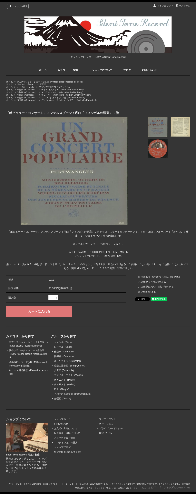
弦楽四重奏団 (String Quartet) (69, 365)
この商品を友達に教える (152, 281)
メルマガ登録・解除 (64, 438)
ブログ (127, 70)
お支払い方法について (66, 428)
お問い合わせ (149, 70)
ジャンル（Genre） (26, 84)
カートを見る (106, 423)
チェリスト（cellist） (65, 384)
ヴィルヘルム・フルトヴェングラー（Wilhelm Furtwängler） (70, 100)
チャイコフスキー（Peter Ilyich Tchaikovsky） (63, 89)
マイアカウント (165, 5)
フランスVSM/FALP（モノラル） (55, 87)
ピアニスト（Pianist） (66, 379)
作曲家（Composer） (27, 89)
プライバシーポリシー (111, 428)
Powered (166, 488)
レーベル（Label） (26, 87)
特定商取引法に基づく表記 (68, 452)
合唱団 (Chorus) (62, 398)
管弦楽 (43, 84)
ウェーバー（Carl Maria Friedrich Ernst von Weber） (66, 95)
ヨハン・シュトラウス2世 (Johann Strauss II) (63, 97)
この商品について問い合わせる (156, 286)
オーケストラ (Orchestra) (67, 361)
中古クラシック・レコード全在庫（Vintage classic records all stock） (50, 82)
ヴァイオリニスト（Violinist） (70, 375)
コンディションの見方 (66, 442)
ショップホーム (62, 419)
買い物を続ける (147, 291)
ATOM (109, 433)
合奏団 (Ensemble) (64, 370)
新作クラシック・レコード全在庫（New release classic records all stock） (28, 354)
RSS (101, 433)
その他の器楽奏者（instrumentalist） (73, 394)
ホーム (43, 70)
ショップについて (102, 70)
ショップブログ (62, 447)
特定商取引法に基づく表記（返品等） (159, 277)
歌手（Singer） (62, 389)
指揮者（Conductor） (27, 100)
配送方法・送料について (67, 433)
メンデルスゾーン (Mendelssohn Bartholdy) (62, 92)
